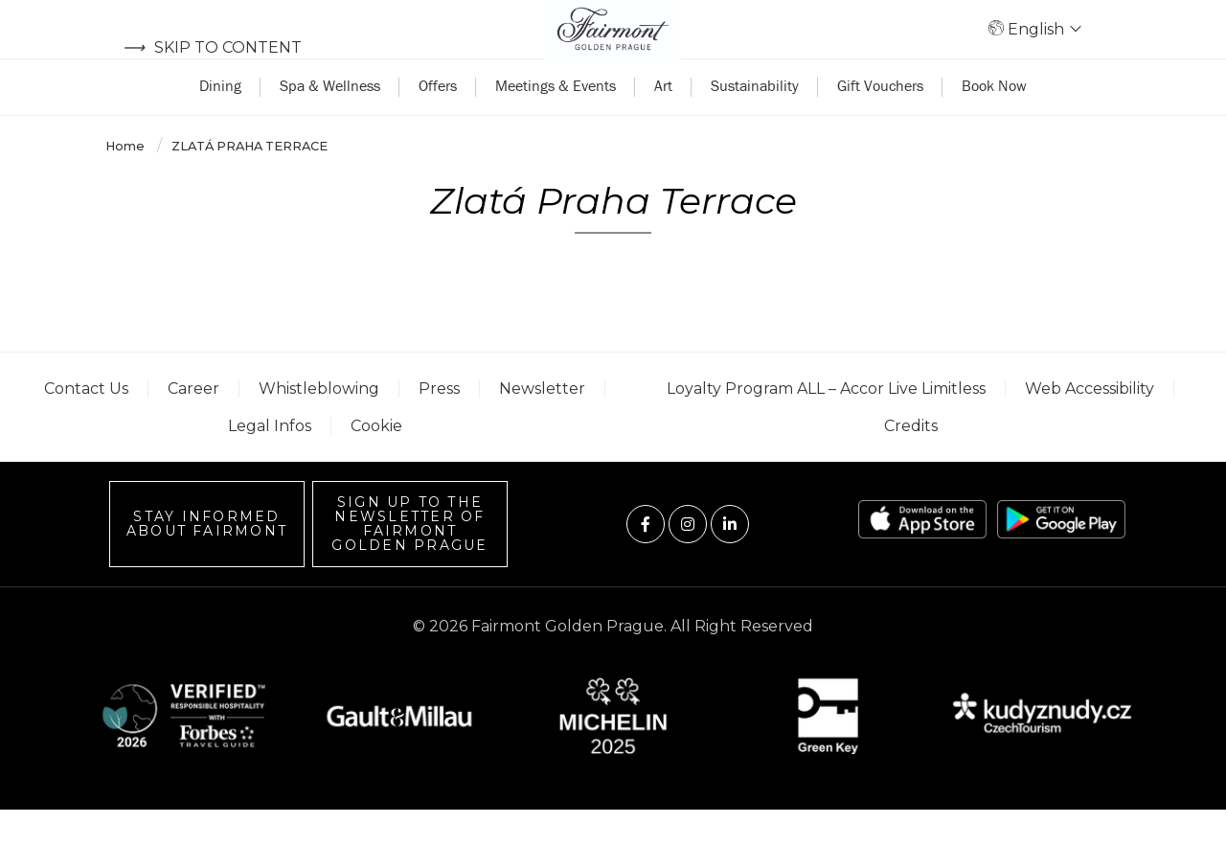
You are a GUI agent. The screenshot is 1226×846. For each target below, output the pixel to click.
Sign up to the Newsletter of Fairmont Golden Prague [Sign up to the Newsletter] (409, 561)
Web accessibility (1089, 425)
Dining (220, 121)
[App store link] (922, 556)
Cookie (376, 463)
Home (126, 182)
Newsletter (542, 425)
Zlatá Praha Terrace (249, 182)
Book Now (994, 121)
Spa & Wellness (330, 121)
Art (663, 121)
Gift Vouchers (880, 121)
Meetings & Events (555, 121)
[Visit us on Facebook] (645, 560)
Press (439, 425)
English (1043, 47)
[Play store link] (1061, 556)
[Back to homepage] (613, 47)
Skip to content (212, 47)
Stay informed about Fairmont (206, 561)
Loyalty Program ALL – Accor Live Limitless (826, 425)
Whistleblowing (319, 425)
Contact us (86, 425)
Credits (911, 463)
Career (193, 425)
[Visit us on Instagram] (688, 560)
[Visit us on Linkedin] (730, 560)
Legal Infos (269, 463)
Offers (438, 121)
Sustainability (755, 121)
